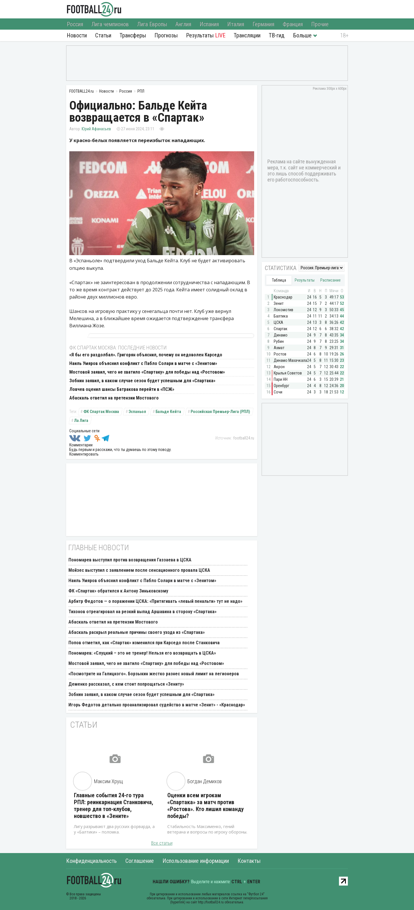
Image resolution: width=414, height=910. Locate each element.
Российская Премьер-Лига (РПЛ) (220, 411)
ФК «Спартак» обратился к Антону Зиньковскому (118, 591)
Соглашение (139, 860)
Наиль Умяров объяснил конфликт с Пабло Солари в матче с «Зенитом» (143, 363)
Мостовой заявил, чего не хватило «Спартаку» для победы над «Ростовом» (147, 372)
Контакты (248, 860)
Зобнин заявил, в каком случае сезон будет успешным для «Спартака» (142, 380)
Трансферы (133, 35)
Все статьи (161, 843)
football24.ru (243, 438)
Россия (75, 24)
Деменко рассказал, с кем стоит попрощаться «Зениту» (126, 684)
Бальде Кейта (168, 411)
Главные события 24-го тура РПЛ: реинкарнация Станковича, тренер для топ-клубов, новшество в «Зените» (113, 805)
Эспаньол (137, 411)
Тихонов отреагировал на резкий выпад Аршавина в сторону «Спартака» (142, 611)
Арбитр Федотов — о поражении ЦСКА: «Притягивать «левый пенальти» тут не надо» (155, 601)
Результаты (205, 35)
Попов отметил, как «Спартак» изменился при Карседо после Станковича (144, 642)
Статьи (103, 35)
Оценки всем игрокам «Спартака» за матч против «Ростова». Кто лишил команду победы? (205, 805)
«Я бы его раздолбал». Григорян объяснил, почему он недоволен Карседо (145, 355)
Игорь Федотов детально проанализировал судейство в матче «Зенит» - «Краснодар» (156, 705)
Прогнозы (166, 35)
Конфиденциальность (91, 860)
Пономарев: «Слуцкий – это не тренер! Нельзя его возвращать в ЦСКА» (142, 653)
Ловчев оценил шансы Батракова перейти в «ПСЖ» (121, 389)
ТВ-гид (276, 35)
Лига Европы (152, 24)
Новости (77, 35)
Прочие (320, 24)
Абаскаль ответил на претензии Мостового (114, 398)
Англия (183, 24)
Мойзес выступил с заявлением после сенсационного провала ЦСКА (139, 570)
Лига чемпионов (110, 24)
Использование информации (195, 860)
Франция (293, 24)
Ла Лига (81, 420)
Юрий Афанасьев (96, 129)
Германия (263, 24)
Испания (209, 24)
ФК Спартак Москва (101, 411)
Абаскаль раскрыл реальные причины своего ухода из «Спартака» (136, 632)
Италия (235, 24)
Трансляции (247, 35)
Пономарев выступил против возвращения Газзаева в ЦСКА (129, 560)
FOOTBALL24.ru (94, 9)
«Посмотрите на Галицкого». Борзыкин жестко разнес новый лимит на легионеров (153, 673)
